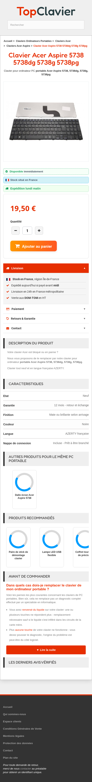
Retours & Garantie (20, 318)
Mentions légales (13, 735)
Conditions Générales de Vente (22, 728)
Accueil (7, 706)
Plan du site (10, 757)
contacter (25, 768)
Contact (13, 328)
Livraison (14, 268)
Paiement (15, 309)
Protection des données (18, 743)
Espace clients (12, 721)
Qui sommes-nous (14, 714)
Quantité (16, 221)
